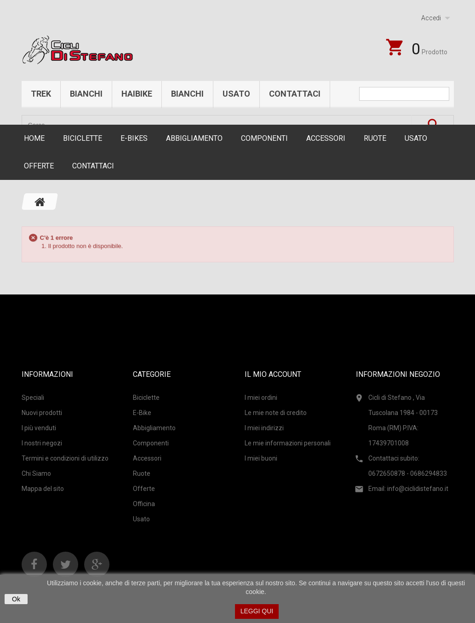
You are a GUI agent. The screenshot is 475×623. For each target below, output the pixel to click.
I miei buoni (261, 458)
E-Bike (142, 412)
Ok (16, 599)
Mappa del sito (43, 488)
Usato (236, 93)
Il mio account (273, 374)
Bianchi (86, 93)
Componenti (264, 138)
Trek (41, 93)
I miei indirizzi (264, 428)
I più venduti (39, 428)
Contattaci (294, 93)
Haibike (136, 93)
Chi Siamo (36, 473)
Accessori (325, 138)
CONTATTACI (93, 166)
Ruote (375, 138)
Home (34, 138)
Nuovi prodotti (42, 412)
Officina (144, 504)
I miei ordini (261, 397)
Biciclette (82, 138)
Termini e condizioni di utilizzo (65, 458)
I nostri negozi (42, 443)
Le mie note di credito (276, 412)
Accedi (431, 18)
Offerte (39, 166)
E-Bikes (134, 138)
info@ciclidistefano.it (417, 488)
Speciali (33, 397)
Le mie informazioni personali (288, 443)
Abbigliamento (194, 138)
